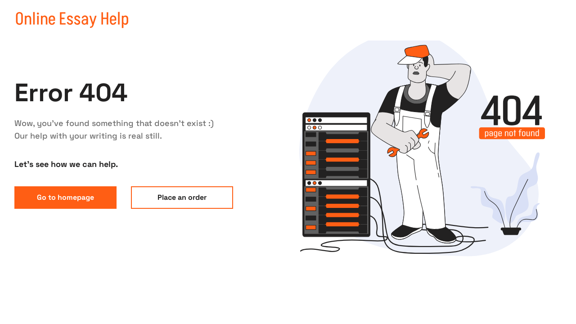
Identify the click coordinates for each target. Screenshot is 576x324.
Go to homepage (65, 197)
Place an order (182, 197)
